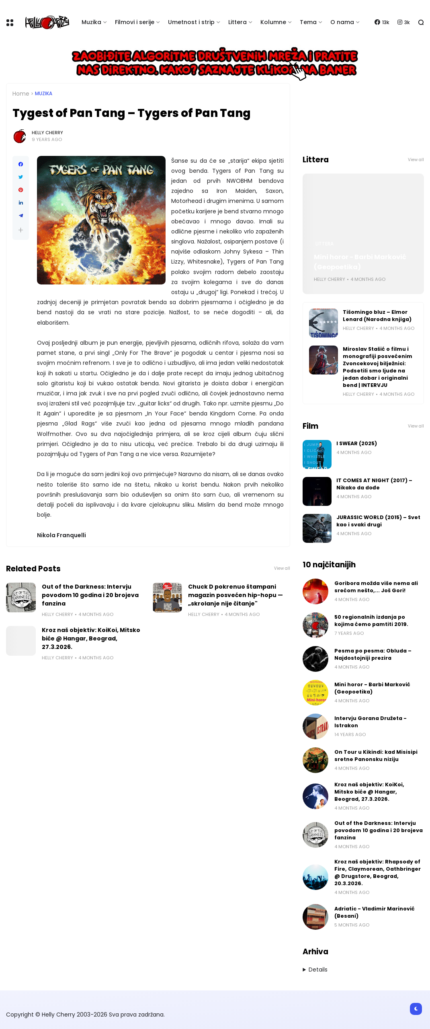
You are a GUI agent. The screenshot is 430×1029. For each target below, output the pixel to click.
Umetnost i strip (191, 22)
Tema (308, 22)
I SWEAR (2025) (356, 443)
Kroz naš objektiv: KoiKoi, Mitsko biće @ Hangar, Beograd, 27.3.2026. (91, 638)
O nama (342, 22)
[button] (20, 230)
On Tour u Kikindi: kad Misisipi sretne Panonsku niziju (376, 756)
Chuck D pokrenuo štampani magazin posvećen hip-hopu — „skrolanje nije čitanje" (235, 595)
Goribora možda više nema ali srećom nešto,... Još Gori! (376, 587)
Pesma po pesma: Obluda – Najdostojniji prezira (373, 654)
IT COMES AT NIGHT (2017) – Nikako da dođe (374, 484)
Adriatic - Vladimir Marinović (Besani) (374, 912)
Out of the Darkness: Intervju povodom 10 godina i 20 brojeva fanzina (90, 595)
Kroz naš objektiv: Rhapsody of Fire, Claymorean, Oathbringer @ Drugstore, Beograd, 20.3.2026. (377, 872)
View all (282, 568)
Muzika (91, 22)
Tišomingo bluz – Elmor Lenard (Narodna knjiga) (377, 316)
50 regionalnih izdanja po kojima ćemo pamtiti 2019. (371, 621)
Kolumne (273, 22)
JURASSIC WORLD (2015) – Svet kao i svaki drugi (378, 521)
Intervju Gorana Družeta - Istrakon (370, 722)
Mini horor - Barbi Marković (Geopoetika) (360, 262)
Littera (237, 22)
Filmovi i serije (134, 22)
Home (20, 94)
